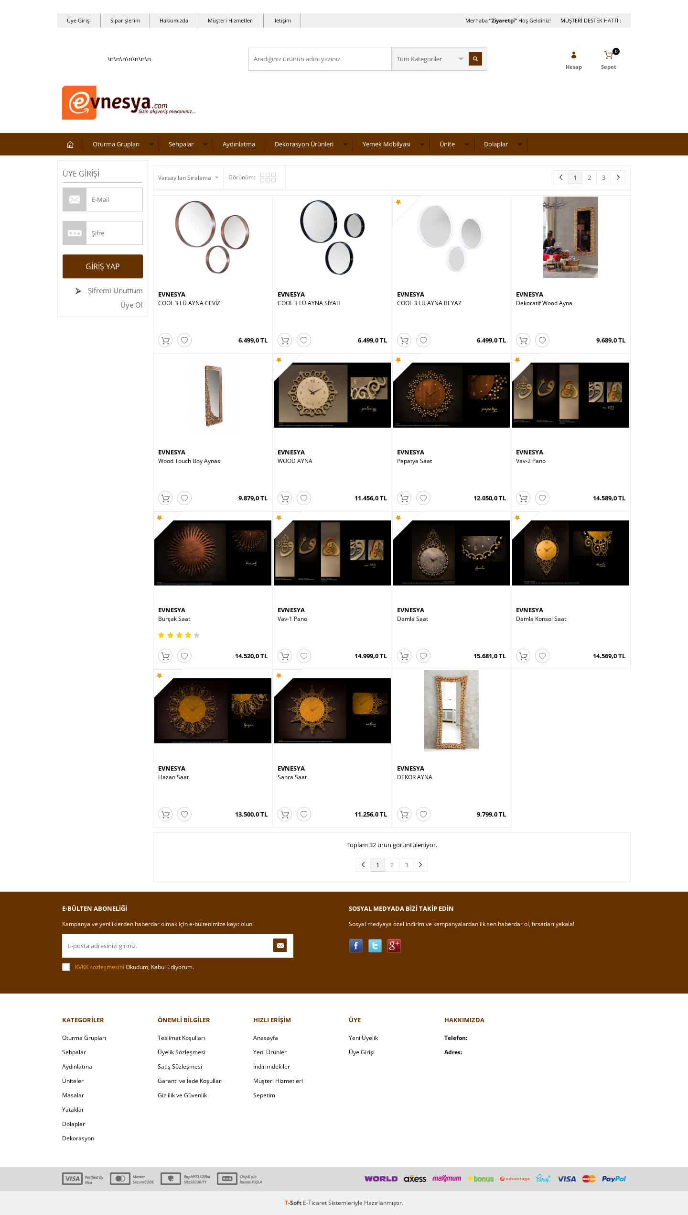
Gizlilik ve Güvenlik (182, 1095)
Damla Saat (412, 619)
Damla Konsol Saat (541, 619)
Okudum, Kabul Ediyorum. (128, 967)
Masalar (73, 1095)
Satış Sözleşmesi (180, 1066)
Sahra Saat (292, 777)
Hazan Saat (173, 777)
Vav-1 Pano (292, 619)
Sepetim (264, 1095)
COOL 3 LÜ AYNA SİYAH (309, 303)
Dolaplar (496, 144)
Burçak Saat (174, 619)
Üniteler (73, 1081)
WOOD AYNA (295, 461)
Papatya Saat (414, 461)
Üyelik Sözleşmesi (181, 1052)
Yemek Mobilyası (386, 144)
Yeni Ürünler (270, 1052)
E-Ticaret (315, 1203)
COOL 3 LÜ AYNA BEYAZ (429, 303)
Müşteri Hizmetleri (231, 20)
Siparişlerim (125, 20)
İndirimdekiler (271, 1066)
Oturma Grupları (116, 144)
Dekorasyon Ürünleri (304, 144)
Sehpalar (181, 144)
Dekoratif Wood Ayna (544, 303)
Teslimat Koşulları (181, 1038)
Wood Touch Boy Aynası (190, 461)
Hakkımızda (174, 20)
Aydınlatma (239, 144)
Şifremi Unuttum (114, 290)
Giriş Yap (103, 266)
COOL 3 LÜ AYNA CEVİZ (189, 303)
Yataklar (73, 1109)
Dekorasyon (78, 1138)
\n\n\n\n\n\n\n (129, 89)
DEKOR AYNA (414, 777)
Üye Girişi (79, 20)
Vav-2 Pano (531, 461)
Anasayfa (265, 1038)
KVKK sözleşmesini (99, 967)
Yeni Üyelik (363, 1038)
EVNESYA (171, 294)
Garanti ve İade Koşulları (190, 1081)
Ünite (447, 144)
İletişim (282, 20)
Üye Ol (131, 304)
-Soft (294, 1203)
